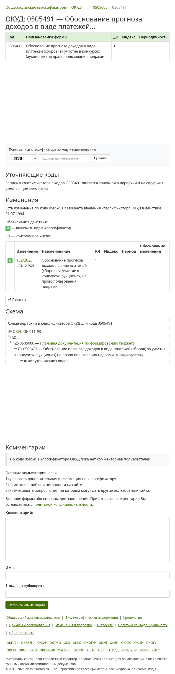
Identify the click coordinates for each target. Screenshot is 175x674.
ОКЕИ (114, 642)
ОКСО (77, 642)
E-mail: (25, 585)
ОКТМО (55, 642)
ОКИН (138, 642)
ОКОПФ (90, 642)
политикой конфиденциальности (62, 504)
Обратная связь (21, 633)
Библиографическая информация (91, 617)
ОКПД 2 (12, 642)
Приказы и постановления (29, 625)
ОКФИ (144, 650)
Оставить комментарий (26, 605)
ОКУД (17, 331)
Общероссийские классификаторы (33, 617)
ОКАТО (126, 642)
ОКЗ (67, 642)
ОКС (101, 650)
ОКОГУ (151, 642)
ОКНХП (78, 650)
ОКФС (23, 650)
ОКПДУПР (129, 650)
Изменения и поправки (74, 625)
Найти (101, 158)
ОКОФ (42, 642)
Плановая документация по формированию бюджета (87, 343)
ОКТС (91, 650)
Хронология (132, 617)
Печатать (17, 299)
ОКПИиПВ (47, 650)
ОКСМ (11, 650)
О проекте (105, 625)
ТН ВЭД (113, 650)
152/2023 (24, 260)
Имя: (10, 567)
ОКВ (33, 650)
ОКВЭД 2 (28, 642)
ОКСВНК (64, 650)
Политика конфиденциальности (142, 625)
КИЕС (156, 650)
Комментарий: (19, 512)
